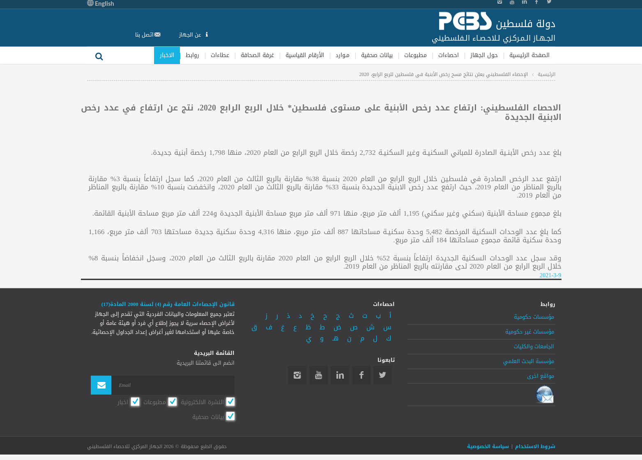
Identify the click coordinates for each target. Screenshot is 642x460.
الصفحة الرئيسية (529, 54)
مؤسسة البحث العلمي (528, 361)
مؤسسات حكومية (534, 317)
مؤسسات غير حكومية (529, 332)
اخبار (122, 402)
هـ (335, 338)
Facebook (361, 375)
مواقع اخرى (540, 376)
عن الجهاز (191, 35)
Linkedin (340, 375)
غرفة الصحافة (257, 54)
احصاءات (448, 54)
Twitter (382, 375)
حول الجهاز (484, 54)
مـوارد (343, 54)
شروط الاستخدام (535, 446)
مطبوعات (415, 54)
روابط (192, 54)
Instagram (297, 375)
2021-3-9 (550, 275)
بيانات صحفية (377, 54)
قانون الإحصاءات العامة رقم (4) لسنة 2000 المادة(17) (168, 304)
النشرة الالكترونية (202, 402)
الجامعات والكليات (534, 347)
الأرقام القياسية (304, 54)
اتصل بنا (144, 35)
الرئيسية (546, 74)
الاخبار (167, 54)
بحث (99, 55)
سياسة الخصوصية (488, 446)
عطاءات (220, 54)
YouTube (318, 375)
